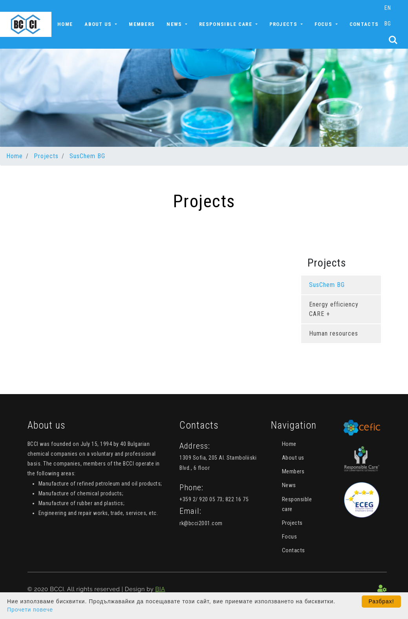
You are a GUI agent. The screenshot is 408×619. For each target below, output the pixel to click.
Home (65, 24)
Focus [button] (324, 24)
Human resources (333, 333)
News (289, 485)
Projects (46, 156)
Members (142, 24)
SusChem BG (87, 156)
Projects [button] (284, 24)
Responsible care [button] (226, 24)
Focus (289, 536)
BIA (160, 589)
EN (387, 8)
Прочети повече (30, 609)
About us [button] (98, 24)
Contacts (364, 24)
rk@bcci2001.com (201, 523)
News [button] (175, 24)
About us (293, 457)
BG (387, 23)
